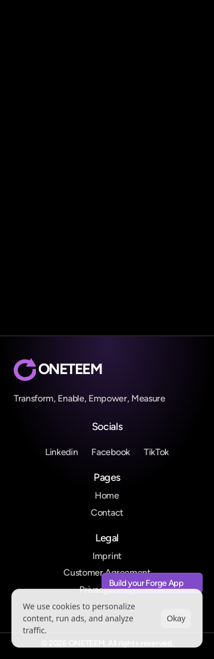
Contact (107, 512)
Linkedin (61, 452)
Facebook (110, 452)
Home (107, 495)
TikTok (156, 452)
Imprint (107, 555)
